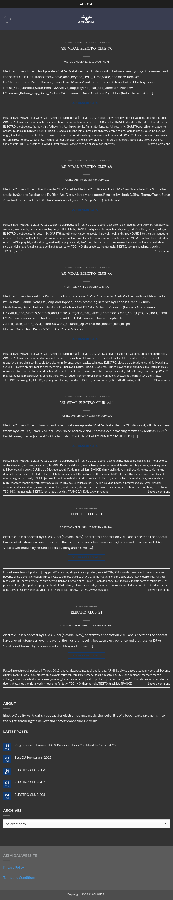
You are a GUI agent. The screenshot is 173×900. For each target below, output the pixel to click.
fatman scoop (66, 474)
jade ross (102, 367)
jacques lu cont (68, 130)
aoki (163, 117)
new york (117, 135)
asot (33, 122)
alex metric (152, 117)
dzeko (86, 362)
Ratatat (74, 242)
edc (145, 122)
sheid (81, 139)
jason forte (100, 130)
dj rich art (150, 229)
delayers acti (96, 229)
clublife (109, 122)
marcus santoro (12, 371)
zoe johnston (107, 144)
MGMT (135, 238)
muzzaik (82, 482)
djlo (110, 576)
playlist (138, 135)
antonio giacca (32, 465)
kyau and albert (117, 478)
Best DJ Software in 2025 (33, 757)
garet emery (85, 674)
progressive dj (51, 242)
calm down (24, 469)
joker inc (150, 130)
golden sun (19, 130)
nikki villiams (133, 371)
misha (16, 679)
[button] (7, 19)
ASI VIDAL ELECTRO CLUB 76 (86, 48)
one (53, 679)
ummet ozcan (101, 380)
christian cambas (41, 576)
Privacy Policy (13, 867)
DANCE (120, 122)
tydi (56, 144)
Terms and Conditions (19, 877)
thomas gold (10, 144)
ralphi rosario (15, 139)
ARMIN (7, 122)
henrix (43, 130)
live (13, 135)
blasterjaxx (127, 465)
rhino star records (84, 585)
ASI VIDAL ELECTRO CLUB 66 (86, 274)
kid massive (89, 478)
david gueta (100, 576)
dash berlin (30, 362)
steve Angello (27, 246)
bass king (51, 122)
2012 (93, 117)
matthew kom (86, 371)
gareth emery (147, 126)
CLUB (100, 122)
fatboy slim (55, 126)
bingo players (22, 576)
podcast (148, 135)
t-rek (157, 487)
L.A (158, 130)
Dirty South (136, 229)
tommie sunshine (137, 246)
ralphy (64, 242)
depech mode (113, 229)
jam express (85, 130)
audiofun (42, 358)
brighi (106, 358)
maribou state (63, 135)
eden (152, 122)
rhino (69, 585)
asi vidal (24, 122)
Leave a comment (159, 144)
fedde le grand (142, 362)
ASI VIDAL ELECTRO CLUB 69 (87, 167)
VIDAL (64, 144)
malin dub (37, 135)
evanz (56, 674)
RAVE (27, 139)
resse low (38, 139)
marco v (49, 135)
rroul (90, 375)
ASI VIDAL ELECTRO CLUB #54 (86, 403)
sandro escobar (120, 242)
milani (63, 482)
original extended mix (70, 679)
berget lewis (83, 358)
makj (97, 238)
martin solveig (82, 135)
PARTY (128, 135)
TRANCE (47, 144)
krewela (53, 238)
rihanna (50, 139)
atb (138, 670)
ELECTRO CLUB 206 (29, 794)
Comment (162, 251)
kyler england (68, 238)
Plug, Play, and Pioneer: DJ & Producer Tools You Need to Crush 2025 (65, 745)
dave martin (124, 469)
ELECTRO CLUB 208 (29, 770)
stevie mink (113, 487)
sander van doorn (66, 139)
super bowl (128, 487)
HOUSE (52, 130)
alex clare (113, 224)
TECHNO (156, 139)
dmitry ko (9, 474)
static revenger (119, 139)
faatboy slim (39, 126)
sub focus (57, 246)
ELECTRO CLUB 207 (29, 782)
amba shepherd (150, 353)
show (89, 139)
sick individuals (52, 487)
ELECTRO (9, 126)
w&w (130, 380)
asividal (103, 61)
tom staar (49, 491)
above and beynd (117, 117)
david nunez (156, 469)
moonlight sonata (32, 679)
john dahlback (135, 130)
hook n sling (77, 581)
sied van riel (101, 139)
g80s (96, 474)
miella (55, 482)
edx (164, 122)
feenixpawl (70, 126)
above (102, 117)
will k (138, 380)
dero (125, 229)
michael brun (148, 238)
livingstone (22, 135)
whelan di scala (88, 144)
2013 (101, 353)
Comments (162, 380)
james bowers (117, 367)
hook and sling (119, 233)
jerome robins (117, 130)
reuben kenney (77, 375)
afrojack (75, 572)
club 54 (45, 469)
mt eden (163, 238)
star (145, 585)
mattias (45, 482)
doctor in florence (62, 362)
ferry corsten (69, 674)
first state (92, 126)
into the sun (147, 233)
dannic (19, 362)
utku (113, 380)
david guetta (134, 122)
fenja (81, 126)
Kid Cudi (42, 238)
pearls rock (10, 585)
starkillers (85, 487)
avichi (40, 122)
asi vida (163, 224)
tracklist (35, 144)
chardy (91, 122)
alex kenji (129, 460)
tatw (146, 139)
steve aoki (136, 139)
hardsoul (57, 367)
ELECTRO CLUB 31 (87, 514)
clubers (55, 469)
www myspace (99, 491)
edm (158, 122)
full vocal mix (118, 126)
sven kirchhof (144, 487)
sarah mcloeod (140, 242)
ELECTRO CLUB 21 (87, 612)
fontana (103, 126)
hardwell (32, 130)
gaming (105, 474)
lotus (154, 367)
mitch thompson (106, 371)
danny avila (109, 469)
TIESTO (24, 144)
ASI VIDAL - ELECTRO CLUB (75, 43)
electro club (24, 126)
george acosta (89, 233)
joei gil (14, 238)
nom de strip (150, 371)
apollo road (99, 670)
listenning (135, 478)
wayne (74, 144)
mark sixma (31, 371)
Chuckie (116, 358)
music (106, 135)
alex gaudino (136, 117)
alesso (119, 353)
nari (90, 482)
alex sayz (142, 460)
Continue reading (87, 103)
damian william (80, 469)
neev (47, 679)
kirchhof (102, 478)
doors (78, 362)
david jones (140, 469)
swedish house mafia (48, 683)
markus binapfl (48, 371)
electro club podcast (99, 43)
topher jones (51, 380)
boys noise (141, 465)
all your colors (157, 460)
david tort (45, 362)
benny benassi (67, 122)
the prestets (91, 246)
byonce (12, 469)
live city (87, 238)
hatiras (80, 367)
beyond (81, 122)
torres (63, 380)
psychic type (50, 375)
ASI (16, 122)
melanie (97, 135)
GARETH (132, 126)
